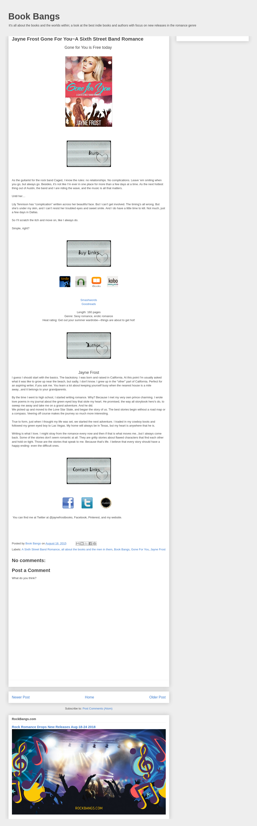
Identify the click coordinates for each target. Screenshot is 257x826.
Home (89, 697)
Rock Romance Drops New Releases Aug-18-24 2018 (54, 727)
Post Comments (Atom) (97, 708)
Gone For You (140, 549)
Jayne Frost (158, 549)
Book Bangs (34, 16)
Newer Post (21, 697)
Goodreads (89, 304)
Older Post (157, 697)
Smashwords (88, 300)
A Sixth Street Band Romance (41, 549)
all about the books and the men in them (86, 549)
